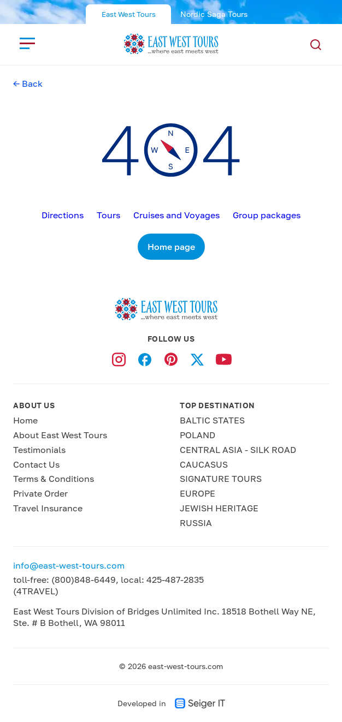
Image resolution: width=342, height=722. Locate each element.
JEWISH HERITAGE (219, 508)
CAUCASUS (204, 464)
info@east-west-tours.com (69, 565)
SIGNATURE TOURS (221, 478)
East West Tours (129, 14)
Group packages (266, 215)
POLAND (197, 434)
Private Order (40, 493)
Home (25, 420)
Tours (108, 215)
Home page (171, 246)
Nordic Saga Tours (213, 14)
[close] (27, 43)
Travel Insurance (47, 508)
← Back (28, 83)
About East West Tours (60, 434)
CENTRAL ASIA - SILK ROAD (238, 449)
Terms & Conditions (53, 478)
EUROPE (197, 493)
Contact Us (36, 464)
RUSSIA (196, 522)
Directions (63, 215)
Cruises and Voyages (176, 215)
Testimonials (39, 449)
